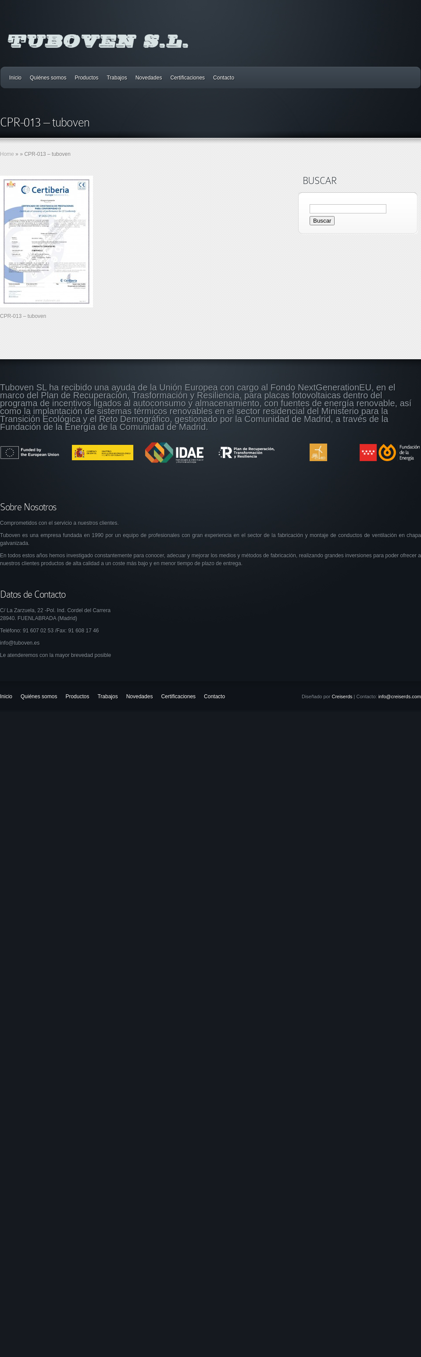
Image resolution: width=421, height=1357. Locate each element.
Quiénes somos (48, 78)
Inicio (15, 78)
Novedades (149, 78)
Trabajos (117, 78)
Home (7, 154)
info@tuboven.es (19, 643)
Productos (86, 78)
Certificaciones (187, 78)
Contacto (223, 78)
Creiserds (342, 696)
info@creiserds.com (399, 696)
